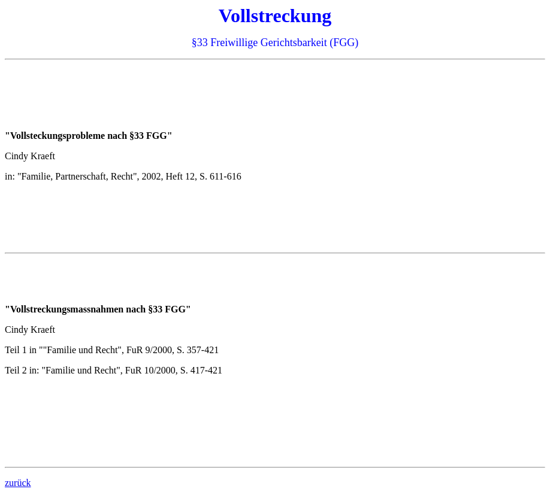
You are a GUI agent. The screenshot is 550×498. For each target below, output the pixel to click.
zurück (18, 483)
